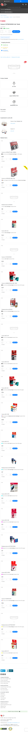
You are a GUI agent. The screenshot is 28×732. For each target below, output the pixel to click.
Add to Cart (16, 31)
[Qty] (6, 31)
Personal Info (3, 695)
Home (2, 17)
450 (13, 131)
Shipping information (15, 57)
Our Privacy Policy (4, 688)
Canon (11, 17)
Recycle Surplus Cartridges (5, 681)
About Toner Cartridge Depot (6, 678)
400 (11, 131)
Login (19, 39)
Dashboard (2, 693)
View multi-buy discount (5, 57)
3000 (11, 123)
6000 (14, 123)
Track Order (3, 699)
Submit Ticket (3, 707)
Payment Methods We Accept (6, 704)
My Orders (2, 696)
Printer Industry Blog (4, 683)
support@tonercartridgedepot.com (13, 722)
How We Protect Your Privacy (6, 686)
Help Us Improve (4, 15)
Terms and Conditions (4, 689)
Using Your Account (4, 703)
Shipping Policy (3, 706)
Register (22, 39)
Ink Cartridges (6, 17)
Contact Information (4, 680)
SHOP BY (6, 9)
